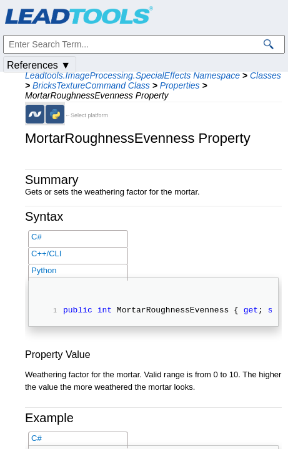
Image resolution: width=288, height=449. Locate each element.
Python (43, 270)
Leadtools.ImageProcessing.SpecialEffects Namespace (132, 75)
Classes (265, 75)
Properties (180, 85)
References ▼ (39, 65)
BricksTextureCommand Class (91, 85)
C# (36, 236)
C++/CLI (46, 253)
